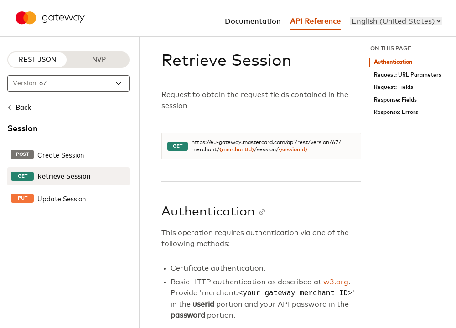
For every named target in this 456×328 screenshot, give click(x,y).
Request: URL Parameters (407, 75)
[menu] (396, 21)
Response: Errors (396, 112)
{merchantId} (236, 150)
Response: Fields (395, 100)
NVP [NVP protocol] (99, 59)
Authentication (393, 62)
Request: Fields (393, 87)
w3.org (335, 282)
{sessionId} (293, 150)
